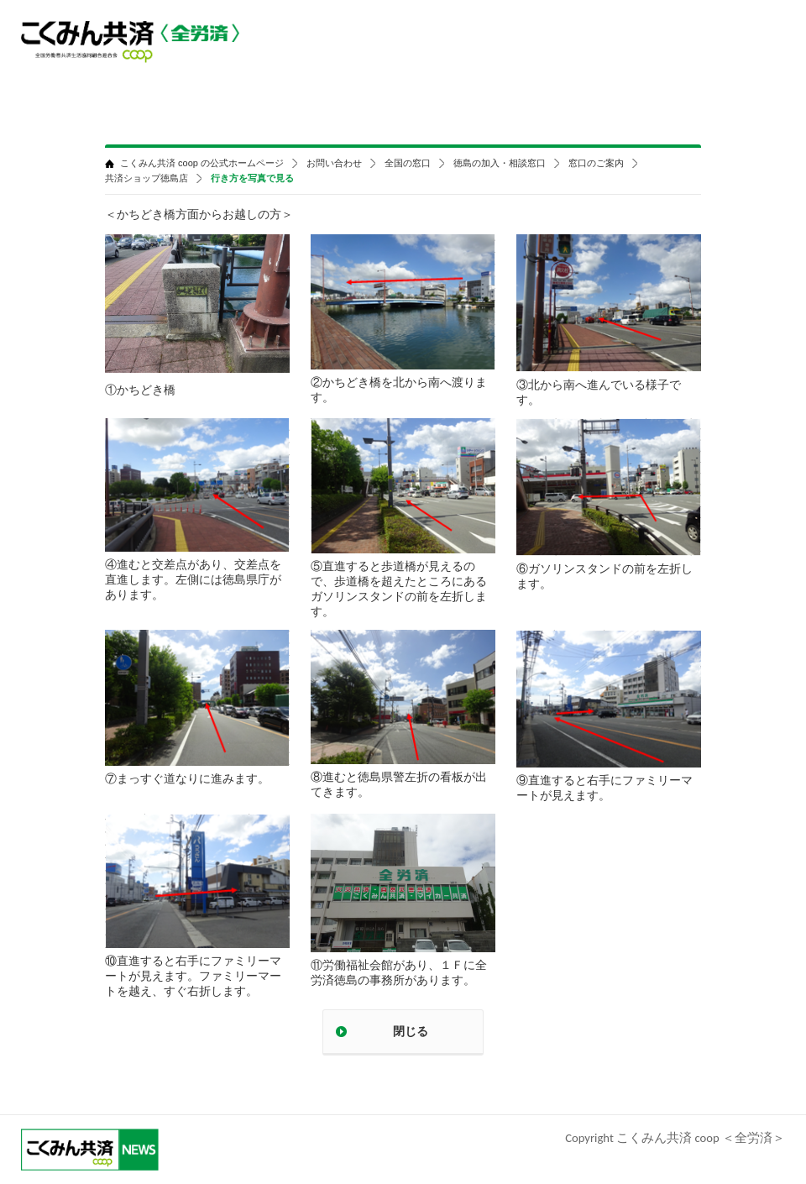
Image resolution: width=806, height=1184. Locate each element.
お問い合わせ (334, 163)
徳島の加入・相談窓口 (499, 163)
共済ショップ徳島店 (146, 178)
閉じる (410, 1031)
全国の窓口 (408, 163)
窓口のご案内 (596, 163)
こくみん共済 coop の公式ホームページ (202, 163)
